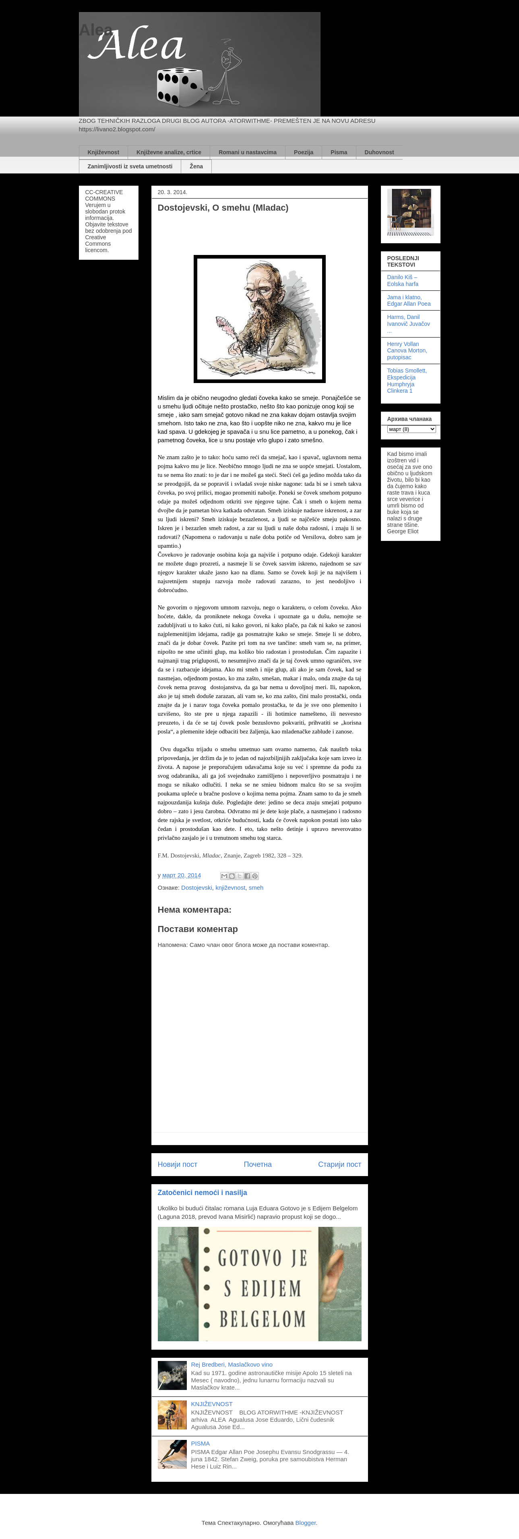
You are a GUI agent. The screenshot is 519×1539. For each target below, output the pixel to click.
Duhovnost (379, 152)
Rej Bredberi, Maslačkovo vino (232, 1364)
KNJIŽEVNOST (212, 1403)
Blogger (306, 1522)
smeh (256, 887)
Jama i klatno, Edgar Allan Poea (409, 300)
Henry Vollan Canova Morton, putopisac (407, 351)
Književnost (104, 152)
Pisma (339, 152)
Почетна (258, 1164)
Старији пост (339, 1164)
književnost (230, 887)
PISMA (200, 1443)
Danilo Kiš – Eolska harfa (403, 280)
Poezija (303, 152)
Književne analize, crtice (168, 152)
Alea (96, 30)
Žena (196, 166)
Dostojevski (196, 887)
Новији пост (178, 1164)
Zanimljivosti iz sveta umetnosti (130, 166)
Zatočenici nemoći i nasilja (202, 1193)
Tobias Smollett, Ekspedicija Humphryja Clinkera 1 (407, 380)
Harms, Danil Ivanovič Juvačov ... (408, 324)
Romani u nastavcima (248, 152)
